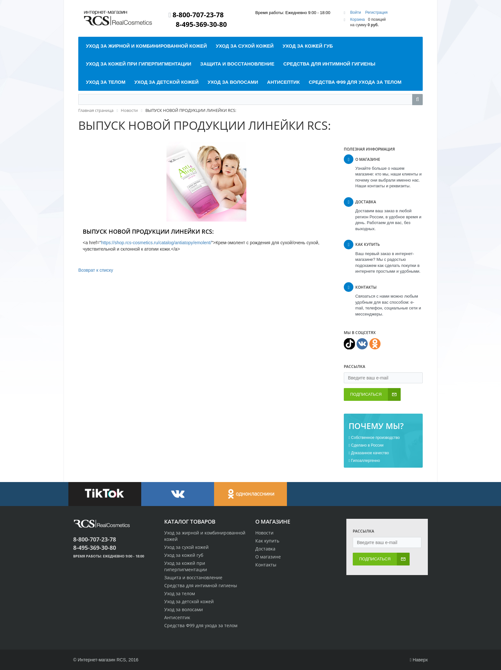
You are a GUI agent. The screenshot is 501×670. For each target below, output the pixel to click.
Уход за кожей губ (183, 555)
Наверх (419, 659)
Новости (264, 533)
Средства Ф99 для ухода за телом (200, 625)
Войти (356, 12)
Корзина (357, 19)
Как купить (267, 541)
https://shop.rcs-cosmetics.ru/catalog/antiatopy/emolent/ (156, 242)
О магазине (268, 557)
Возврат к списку (95, 270)
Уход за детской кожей (189, 601)
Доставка (265, 549)
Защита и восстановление (193, 577)
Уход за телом (179, 593)
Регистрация (376, 12)
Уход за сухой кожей (186, 547)
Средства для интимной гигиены (200, 585)
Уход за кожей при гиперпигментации (185, 566)
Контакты (265, 565)
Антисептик (177, 617)
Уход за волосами (183, 609)
